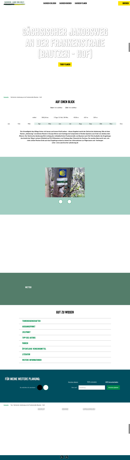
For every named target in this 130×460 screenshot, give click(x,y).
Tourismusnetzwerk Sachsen (88, 426)
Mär (29, 124)
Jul (70, 124)
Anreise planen (113, 387)
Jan (9, 124)
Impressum (89, 419)
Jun (60, 124)
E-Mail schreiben (41, 416)
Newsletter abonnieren (65, 416)
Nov (111, 124)
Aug (80, 124)
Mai (49, 124)
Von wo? (74, 387)
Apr (39, 124)
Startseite (6, 97)
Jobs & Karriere (89, 416)
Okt (101, 124)
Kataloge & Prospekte (65, 425)
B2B (65, 422)
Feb (19, 124)
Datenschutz (89, 422)
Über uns (89, 413)
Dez (121, 124)
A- (62, 457)
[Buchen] (124, 3)
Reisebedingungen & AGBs (89, 431)
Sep (90, 124)
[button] (65, 64)
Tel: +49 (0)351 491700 (41, 413)
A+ (67, 457)
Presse (65, 419)
